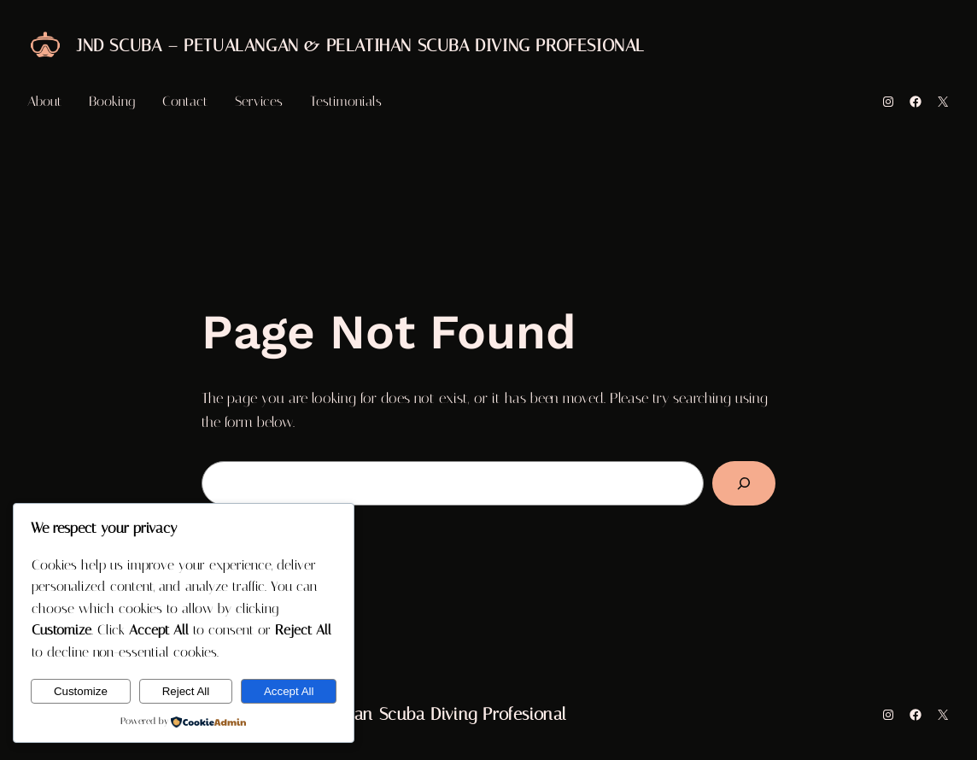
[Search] (743, 483)
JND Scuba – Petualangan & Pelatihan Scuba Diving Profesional (361, 45)
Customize (81, 691)
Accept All (289, 691)
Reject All (186, 691)
